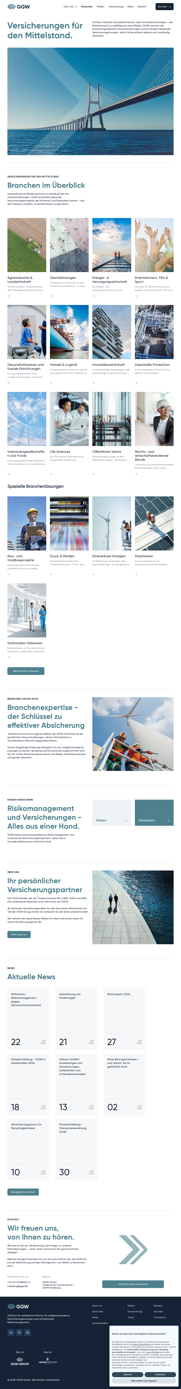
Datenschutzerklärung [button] (141, 1344)
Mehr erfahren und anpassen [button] (144, 1381)
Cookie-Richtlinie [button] (152, 1352)
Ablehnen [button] (127, 1374)
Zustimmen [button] (160, 1374)
